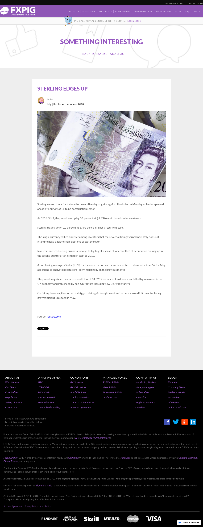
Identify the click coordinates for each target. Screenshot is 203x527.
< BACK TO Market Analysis (101, 53)
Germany (193, 457)
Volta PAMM (109, 387)
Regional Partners (145, 402)
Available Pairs (78, 392)
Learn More (134, 20)
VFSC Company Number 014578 (92, 437)
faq (187, 11)
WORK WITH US (145, 377)
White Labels (142, 392)
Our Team (10, 387)
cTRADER (43, 387)
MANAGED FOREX (115, 377)
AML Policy (45, 506)
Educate (172, 382)
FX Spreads (76, 382)
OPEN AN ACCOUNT (175, 3)
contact (198, 11)
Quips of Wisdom (177, 407)
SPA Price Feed (46, 397)
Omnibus (140, 407)
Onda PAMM (110, 397)
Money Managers (144, 387)
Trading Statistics (79, 397)
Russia (14, 461)
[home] (17, 12)
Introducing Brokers (145, 382)
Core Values (12, 392)
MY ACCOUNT (196, 3)
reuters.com (54, 316)
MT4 (40, 382)
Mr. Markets (174, 397)
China (6, 461)
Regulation (11, 397)
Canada (182, 457)
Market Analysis (176, 392)
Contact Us (11, 407)
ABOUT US (12, 377)
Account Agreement (81, 407)
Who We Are (12, 382)
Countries (73, 457)
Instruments (122, 11)
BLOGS (172, 377)
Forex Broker (10, 457)
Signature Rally (44, 485)
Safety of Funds (13, 402)
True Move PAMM (112, 392)
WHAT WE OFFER (49, 377)
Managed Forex (143, 11)
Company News (176, 387)
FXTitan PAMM (111, 382)
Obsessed (173, 402)
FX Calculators (78, 387)
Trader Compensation (82, 402)
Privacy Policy (31, 506)
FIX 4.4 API (44, 392)
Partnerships (163, 11)
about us (73, 11)
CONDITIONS (79, 377)
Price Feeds (105, 11)
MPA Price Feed (46, 402)
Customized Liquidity (49, 407)
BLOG (178, 11)
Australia (125, 457)
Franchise (140, 397)
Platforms (88, 11)
